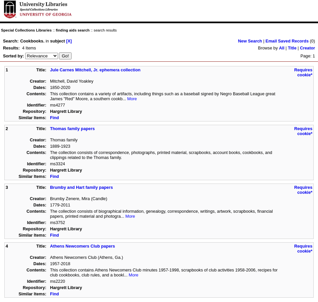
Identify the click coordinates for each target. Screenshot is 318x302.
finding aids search (72, 30)
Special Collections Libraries (26, 30)
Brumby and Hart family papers (81, 187)
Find (54, 117)
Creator (307, 47)
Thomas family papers (72, 128)
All (281, 47)
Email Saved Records (287, 40)
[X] (69, 40)
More (132, 98)
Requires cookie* (303, 72)
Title (292, 47)
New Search (250, 40)
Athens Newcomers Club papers (82, 246)
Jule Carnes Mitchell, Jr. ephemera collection (95, 69)
